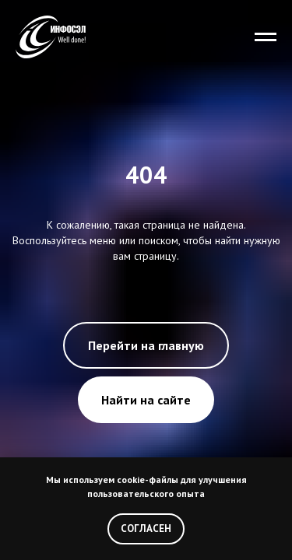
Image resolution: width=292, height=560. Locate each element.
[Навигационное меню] (265, 37)
